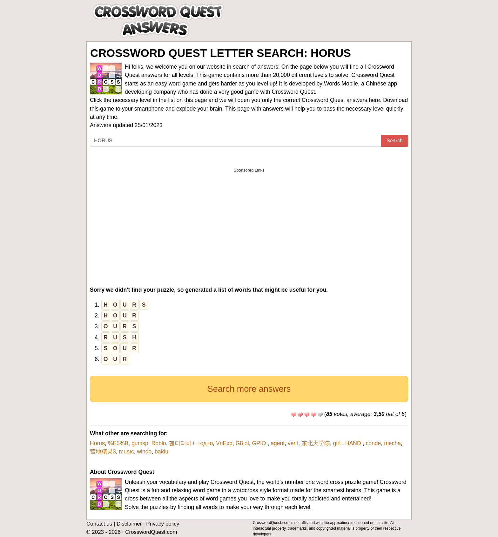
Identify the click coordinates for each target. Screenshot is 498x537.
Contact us (99, 524)
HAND (354, 443)
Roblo (158, 443)
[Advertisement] (249, 220)
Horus (97, 443)
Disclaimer (129, 524)
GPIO (259, 443)
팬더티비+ (182, 443)
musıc (126, 451)
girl (337, 443)
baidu (161, 451)
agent (278, 443)
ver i (293, 443)
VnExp (224, 443)
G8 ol (242, 443)
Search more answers (249, 389)
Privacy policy (162, 524)
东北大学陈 (315, 443)
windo (144, 451)
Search (395, 140)
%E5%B (118, 443)
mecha (392, 443)
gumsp (139, 443)
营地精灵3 (103, 451)
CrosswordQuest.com (151, 532)
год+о (205, 443)
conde (373, 443)
